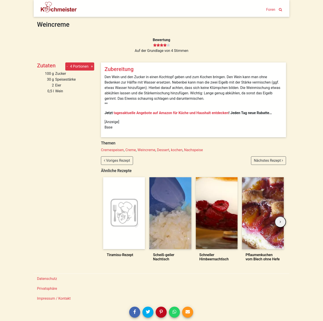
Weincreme (146, 150)
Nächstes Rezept (268, 160)
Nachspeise (193, 150)
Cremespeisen (112, 150)
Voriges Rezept (117, 160)
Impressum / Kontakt (54, 298)
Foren (270, 9)
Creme (130, 150)
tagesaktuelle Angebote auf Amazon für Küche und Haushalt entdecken (171, 113)
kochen (177, 150)
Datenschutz (47, 279)
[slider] (161, 45)
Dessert (163, 150)
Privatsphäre (47, 288)
